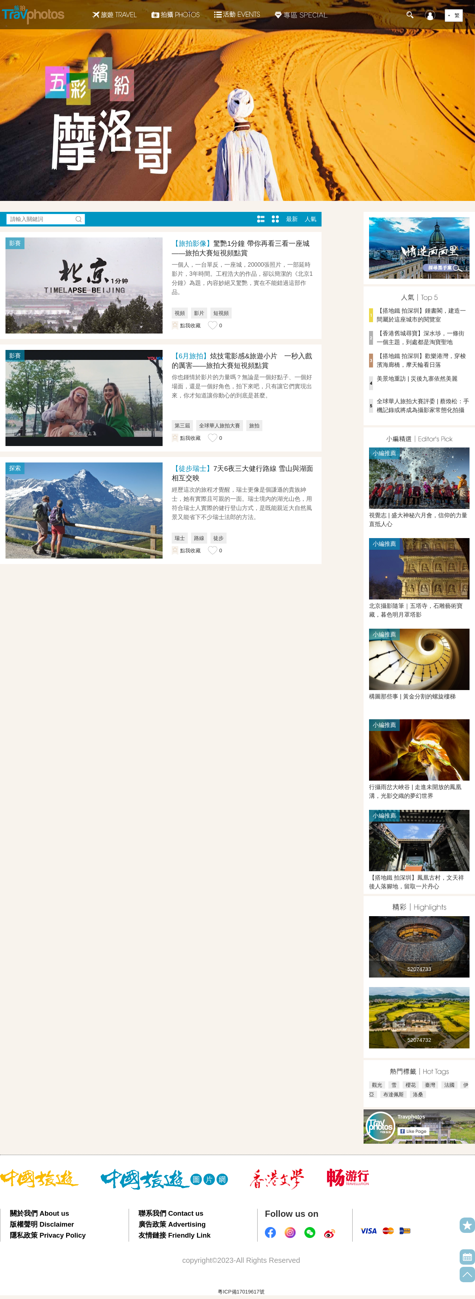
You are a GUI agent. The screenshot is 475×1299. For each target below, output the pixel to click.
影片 (199, 313)
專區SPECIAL (301, 14)
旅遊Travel (114, 14)
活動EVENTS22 (237, 11)
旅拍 (254, 425)
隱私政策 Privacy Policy (48, 1235)
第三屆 (182, 425)
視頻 (180, 313)
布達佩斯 (393, 1094)
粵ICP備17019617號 (241, 1292)
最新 (292, 219)
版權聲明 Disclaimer (42, 1224)
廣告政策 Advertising (172, 1224)
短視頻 (221, 313)
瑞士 (180, 538)
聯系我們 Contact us (171, 1213)
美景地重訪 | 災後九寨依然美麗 (417, 379)
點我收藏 (190, 325)
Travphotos (411, 1117)
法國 (449, 1085)
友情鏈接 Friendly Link (174, 1235)
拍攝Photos (175, 14)
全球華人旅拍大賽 (219, 425)
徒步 (218, 538)
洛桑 (418, 1094)
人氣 (310, 219)
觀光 (377, 1085)
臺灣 (430, 1085)
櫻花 (411, 1085)
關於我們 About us (39, 1213)
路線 (199, 538)
